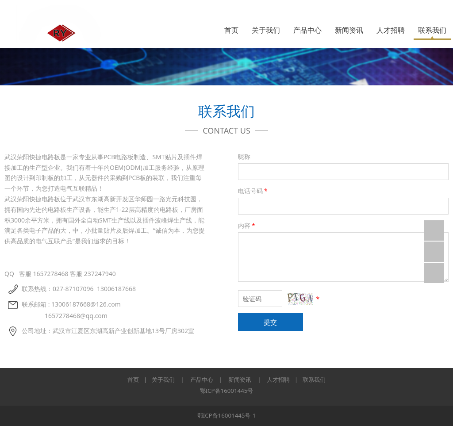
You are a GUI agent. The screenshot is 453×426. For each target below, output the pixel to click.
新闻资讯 (349, 30)
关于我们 (266, 30)
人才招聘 (390, 30)
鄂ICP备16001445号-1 (226, 415)
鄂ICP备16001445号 (226, 391)
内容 (247, 225)
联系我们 (432, 30)
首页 (231, 30)
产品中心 (307, 30)
